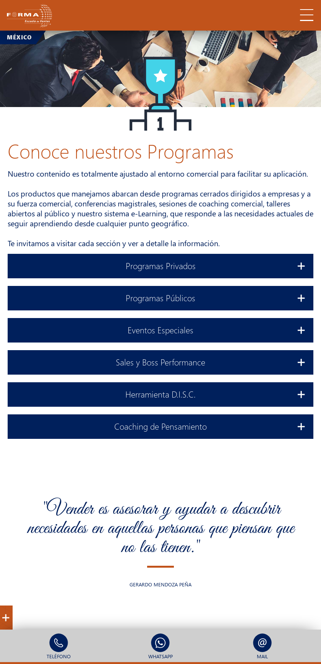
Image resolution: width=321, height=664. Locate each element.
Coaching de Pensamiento (210, 425)
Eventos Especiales (217, 329)
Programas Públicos (216, 297)
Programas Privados (216, 265)
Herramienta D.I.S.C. (215, 393)
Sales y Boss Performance (211, 361)
